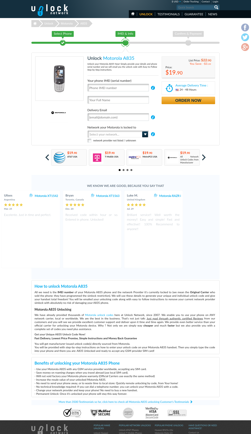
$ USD (175, 1)
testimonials (168, 14)
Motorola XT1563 (141, 195)
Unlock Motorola (102, 408)
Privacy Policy (194, 405)
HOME (133, 13)
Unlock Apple (100, 402)
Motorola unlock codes (99, 281)
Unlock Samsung (101, 414)
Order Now (188, 100)
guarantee (194, 14)
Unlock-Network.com (49, 397)
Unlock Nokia (100, 405)
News (212, 14)
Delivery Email (97, 110)
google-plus (217, 429)
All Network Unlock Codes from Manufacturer (189, 159)
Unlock (146, 14)
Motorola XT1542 (79, 195)
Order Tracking (191, 1)
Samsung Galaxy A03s (165, 402)
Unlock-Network (49, 10)
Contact (206, 1)
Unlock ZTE (99, 411)
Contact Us (193, 399)
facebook (201, 429)
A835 (83, 23)
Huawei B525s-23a (164, 396)
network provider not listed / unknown (114, 140)
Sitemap (192, 408)
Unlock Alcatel (100, 417)
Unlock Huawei (101, 399)
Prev (47, 157)
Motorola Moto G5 (164, 399)
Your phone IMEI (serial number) (109, 80)
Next (204, 157)
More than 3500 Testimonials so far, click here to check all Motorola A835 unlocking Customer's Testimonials (124, 368)
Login (215, 1)
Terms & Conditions (197, 402)
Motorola (67, 23)
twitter (209, 429)
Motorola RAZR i (203, 195)
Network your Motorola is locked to (111, 127)
